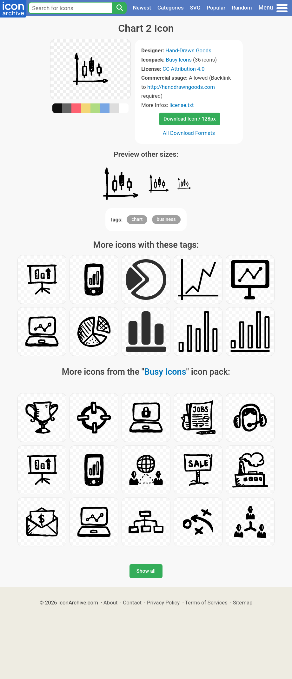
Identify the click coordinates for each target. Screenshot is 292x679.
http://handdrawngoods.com (181, 87)
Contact (132, 602)
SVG (195, 7)
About (110, 602)
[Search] (119, 8)
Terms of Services (206, 602)
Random (242, 7)
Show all (146, 571)
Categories (170, 7)
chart (137, 219)
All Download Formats (189, 133)
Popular (216, 7)
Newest (142, 7)
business (166, 219)
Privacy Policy (163, 602)
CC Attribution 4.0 (183, 69)
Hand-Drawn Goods (188, 50)
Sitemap (243, 602)
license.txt (181, 105)
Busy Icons (179, 59)
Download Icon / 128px (189, 119)
